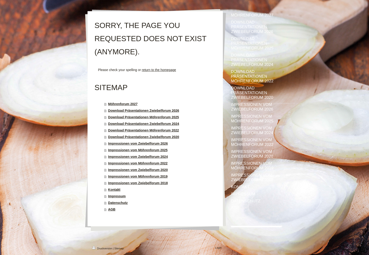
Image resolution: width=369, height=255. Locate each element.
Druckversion (102, 248)
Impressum (117, 196)
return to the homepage (159, 70)
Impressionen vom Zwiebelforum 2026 (138, 143)
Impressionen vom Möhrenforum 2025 (138, 150)
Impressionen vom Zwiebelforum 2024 (138, 157)
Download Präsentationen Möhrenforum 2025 (143, 117)
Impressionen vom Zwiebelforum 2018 (138, 183)
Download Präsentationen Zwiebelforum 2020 (143, 137)
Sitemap (119, 248)
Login (218, 247)
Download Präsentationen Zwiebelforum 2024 (143, 124)
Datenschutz (118, 203)
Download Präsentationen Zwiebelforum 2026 (143, 110)
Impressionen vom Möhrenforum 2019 (138, 176)
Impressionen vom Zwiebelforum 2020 (138, 170)
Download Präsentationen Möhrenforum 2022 (143, 130)
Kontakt (114, 189)
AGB (111, 209)
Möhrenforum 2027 (122, 104)
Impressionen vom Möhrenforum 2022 (138, 163)
